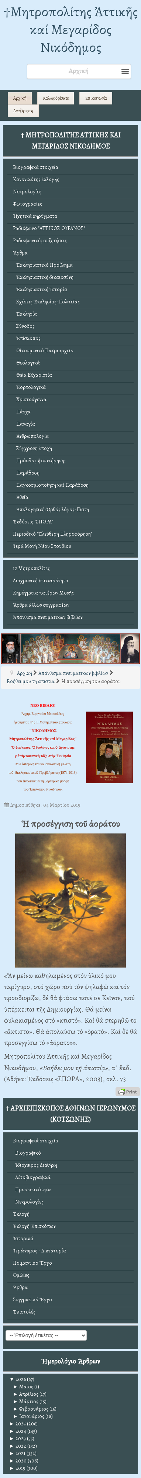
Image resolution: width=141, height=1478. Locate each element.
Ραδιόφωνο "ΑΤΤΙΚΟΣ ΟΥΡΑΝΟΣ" (49, 228)
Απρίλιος (25, 1394)
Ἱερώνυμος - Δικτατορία (39, 1250)
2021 (17, 1453)
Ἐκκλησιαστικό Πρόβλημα (43, 265)
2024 (17, 1431)
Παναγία (24, 423)
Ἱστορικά (23, 1238)
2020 (18, 1460)
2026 (17, 1379)
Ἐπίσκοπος (27, 338)
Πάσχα (22, 411)
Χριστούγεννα (30, 399)
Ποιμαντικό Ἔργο (32, 1262)
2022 (17, 1445)
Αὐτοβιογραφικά (32, 1177)
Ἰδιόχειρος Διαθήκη (35, 1165)
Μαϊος (23, 1386)
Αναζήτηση (23, 111)
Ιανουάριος (28, 1416)
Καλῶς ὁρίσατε (56, 98)
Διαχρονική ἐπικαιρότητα (40, 580)
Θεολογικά (26, 362)
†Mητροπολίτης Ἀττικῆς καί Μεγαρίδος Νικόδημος (71, 29)
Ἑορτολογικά (29, 387)
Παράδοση (26, 472)
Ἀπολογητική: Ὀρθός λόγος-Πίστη (51, 509)
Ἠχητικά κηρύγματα (35, 216)
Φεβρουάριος (30, 1408)
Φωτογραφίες (27, 203)
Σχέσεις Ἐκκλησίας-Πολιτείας (46, 301)
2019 (17, 1468)
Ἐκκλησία (25, 313)
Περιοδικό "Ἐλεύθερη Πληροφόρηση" (52, 533)
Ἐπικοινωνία (96, 98)
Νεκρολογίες (27, 191)
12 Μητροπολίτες (31, 568)
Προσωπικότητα (32, 1189)
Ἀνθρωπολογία (31, 436)
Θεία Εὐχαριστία (32, 375)
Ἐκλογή (21, 1214)
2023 (17, 1438)
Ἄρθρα (20, 252)
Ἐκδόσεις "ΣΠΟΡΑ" (33, 521)
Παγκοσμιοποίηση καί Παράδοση (51, 485)
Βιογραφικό (27, 1152)
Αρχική (20, 98)
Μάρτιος (25, 1401)
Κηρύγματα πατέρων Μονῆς (43, 592)
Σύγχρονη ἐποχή (32, 448)
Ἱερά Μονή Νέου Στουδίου (42, 546)
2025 (17, 1423)
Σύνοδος (24, 326)
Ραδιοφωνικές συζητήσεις (40, 240)
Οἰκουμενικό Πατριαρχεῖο (43, 350)
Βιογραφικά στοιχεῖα (35, 167)
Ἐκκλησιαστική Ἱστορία (40, 289)
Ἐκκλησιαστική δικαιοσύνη (43, 277)
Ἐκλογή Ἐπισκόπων (34, 1226)
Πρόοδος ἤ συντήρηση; (39, 460)
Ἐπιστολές (24, 1311)
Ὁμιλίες (21, 1275)
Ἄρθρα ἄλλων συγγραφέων (41, 605)
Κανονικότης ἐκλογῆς (36, 179)
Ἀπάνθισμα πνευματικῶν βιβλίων (48, 617)
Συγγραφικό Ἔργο (32, 1299)
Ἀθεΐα (20, 497)
